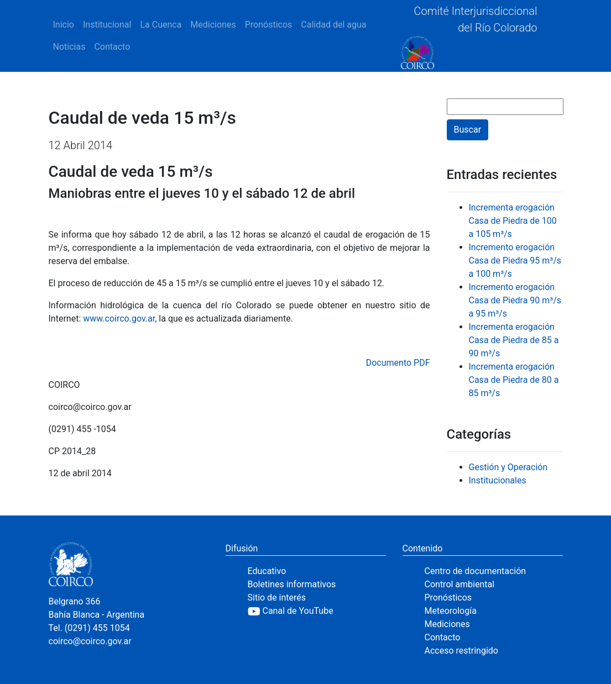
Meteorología (451, 611)
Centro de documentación (475, 571)
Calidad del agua (333, 24)
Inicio (63, 24)
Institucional (107, 24)
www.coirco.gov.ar (119, 318)
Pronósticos (269, 24)
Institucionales (497, 480)
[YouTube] (317, 611)
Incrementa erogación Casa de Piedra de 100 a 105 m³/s (513, 220)
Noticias (69, 46)
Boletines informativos (292, 584)
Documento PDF (398, 362)
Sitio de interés (277, 597)
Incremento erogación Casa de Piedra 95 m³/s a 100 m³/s (515, 260)
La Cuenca (160, 24)
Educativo (267, 571)
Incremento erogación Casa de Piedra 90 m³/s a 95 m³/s (515, 300)
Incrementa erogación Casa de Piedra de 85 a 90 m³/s (514, 340)
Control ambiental (460, 584)
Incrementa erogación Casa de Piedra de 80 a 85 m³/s (514, 379)
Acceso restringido (461, 650)
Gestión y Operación (508, 467)
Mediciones (213, 24)
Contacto (112, 46)
